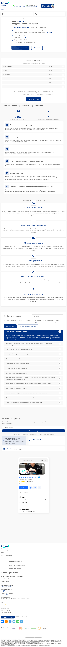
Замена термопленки (7, 86)
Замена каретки (6, 74)
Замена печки (6, 82)
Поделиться (2, 621)
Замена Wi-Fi (5, 70)
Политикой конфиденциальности (47, 434)
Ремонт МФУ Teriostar (15, 568)
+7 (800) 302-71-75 (32, 5)
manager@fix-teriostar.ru (7, 595)
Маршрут (23, 488)
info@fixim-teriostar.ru (7, 591)
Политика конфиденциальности (33, 637)
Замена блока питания (7, 66)
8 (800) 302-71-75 (6, 587)
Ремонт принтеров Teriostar (17, 565)
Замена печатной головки (8, 78)
